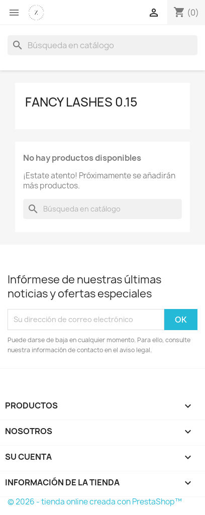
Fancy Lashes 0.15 (81, 102)
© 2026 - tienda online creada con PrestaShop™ (95, 501)
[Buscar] (102, 45)
